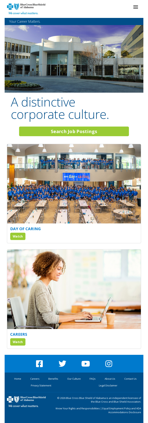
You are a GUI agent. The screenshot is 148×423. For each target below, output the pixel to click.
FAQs (93, 378)
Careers (35, 378)
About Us (110, 378)
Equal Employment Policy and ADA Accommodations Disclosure (121, 410)
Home (17, 378)
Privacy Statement (41, 385)
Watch (18, 236)
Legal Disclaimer (108, 385)
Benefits (53, 378)
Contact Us (130, 378)
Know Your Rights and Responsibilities (78, 408)
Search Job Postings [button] (74, 131)
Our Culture (74, 378)
